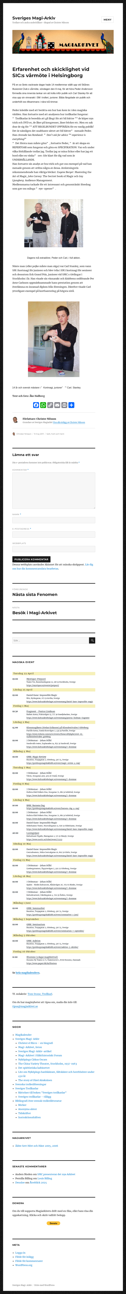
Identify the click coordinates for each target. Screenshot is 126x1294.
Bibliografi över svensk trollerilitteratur (38, 1100)
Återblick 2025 (38, 1182)
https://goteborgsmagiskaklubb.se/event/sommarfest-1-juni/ (52, 915)
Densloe (20, 1182)
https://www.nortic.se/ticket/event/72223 (44, 839)
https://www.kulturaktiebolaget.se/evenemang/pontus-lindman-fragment (57, 718)
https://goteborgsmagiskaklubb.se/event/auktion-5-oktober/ (52, 947)
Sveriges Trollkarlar (26, 1088)
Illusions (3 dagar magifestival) (42, 957)
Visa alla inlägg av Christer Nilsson (69, 422)
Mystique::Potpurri (36, 679)
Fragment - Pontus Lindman (40, 711)
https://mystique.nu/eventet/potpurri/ (42, 685)
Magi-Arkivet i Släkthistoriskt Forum (40, 1055)
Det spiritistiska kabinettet (34, 1067)
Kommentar (20, 470)
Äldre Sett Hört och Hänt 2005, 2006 (36, 1145)
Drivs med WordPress (44, 1285)
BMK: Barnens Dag (35, 805)
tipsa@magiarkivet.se (25, 1006)
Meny (107, 19)
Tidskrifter (24, 1113)
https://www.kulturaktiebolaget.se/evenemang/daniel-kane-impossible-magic (59, 702)
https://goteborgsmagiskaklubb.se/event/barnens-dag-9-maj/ (52, 808)
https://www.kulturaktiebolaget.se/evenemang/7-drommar (51, 747)
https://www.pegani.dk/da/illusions (41, 963)
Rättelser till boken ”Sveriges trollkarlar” (42, 1092)
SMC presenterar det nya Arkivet (56, 1174)
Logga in (20, 1252)
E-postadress (21, 529)
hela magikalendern (27, 972)
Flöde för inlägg (24, 1256)
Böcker (22, 1104)
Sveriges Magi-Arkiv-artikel (34, 1051)
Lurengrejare (32, 833)
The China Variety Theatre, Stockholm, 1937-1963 (47, 1063)
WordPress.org (23, 1265)
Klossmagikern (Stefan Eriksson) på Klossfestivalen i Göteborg (57, 727)
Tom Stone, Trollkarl (40, 993)
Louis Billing (45, 1178)
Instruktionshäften (29, 1117)
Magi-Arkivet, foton (30, 1047)
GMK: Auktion (33, 941)
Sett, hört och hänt (55, 434)
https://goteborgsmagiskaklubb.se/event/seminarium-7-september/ (55, 931)
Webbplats (19, 543)
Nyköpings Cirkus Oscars (32, 1059)
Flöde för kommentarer (29, 1260)
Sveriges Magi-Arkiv (33, 17)
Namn (16, 514)
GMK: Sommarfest (35, 908)
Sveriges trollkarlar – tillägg (34, 1096)
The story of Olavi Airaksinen (35, 1080)
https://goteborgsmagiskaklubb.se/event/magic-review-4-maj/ (53, 763)
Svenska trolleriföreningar (30, 1084)
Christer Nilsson (23, 434)
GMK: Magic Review (36, 757)
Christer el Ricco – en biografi (35, 1043)
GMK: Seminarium (35, 924)
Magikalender (23, 1034)
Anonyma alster (27, 1109)
